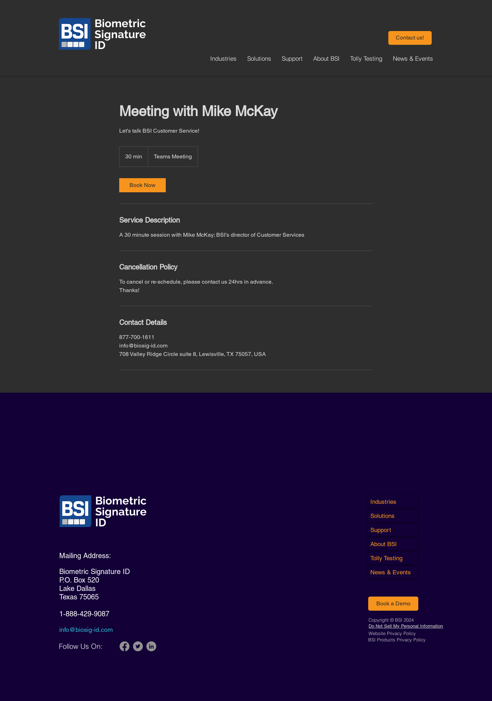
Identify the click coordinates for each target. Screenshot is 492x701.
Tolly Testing (386, 558)
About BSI (383, 544)
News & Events (390, 572)
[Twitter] (138, 646)
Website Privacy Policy (392, 633)
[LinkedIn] (151, 646)
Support (380, 529)
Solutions (382, 515)
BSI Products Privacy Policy (397, 639)
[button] (410, 38)
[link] (142, 185)
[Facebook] (124, 646)
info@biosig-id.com (86, 629)
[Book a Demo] (393, 604)
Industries (383, 501)
